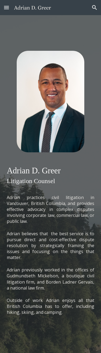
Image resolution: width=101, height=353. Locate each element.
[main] (50, 175)
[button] (6, 7)
